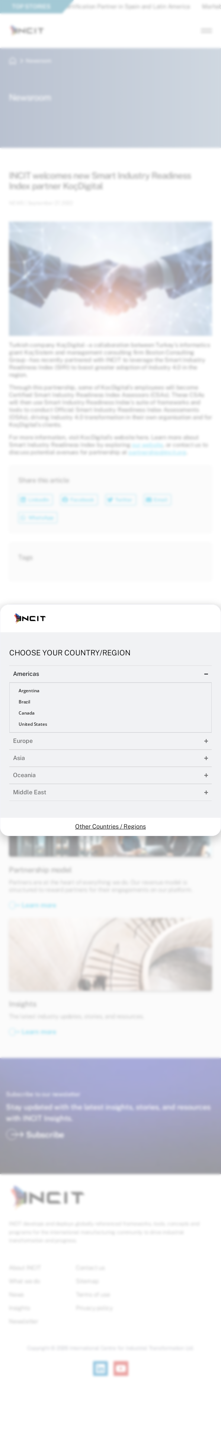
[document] (110, 720)
